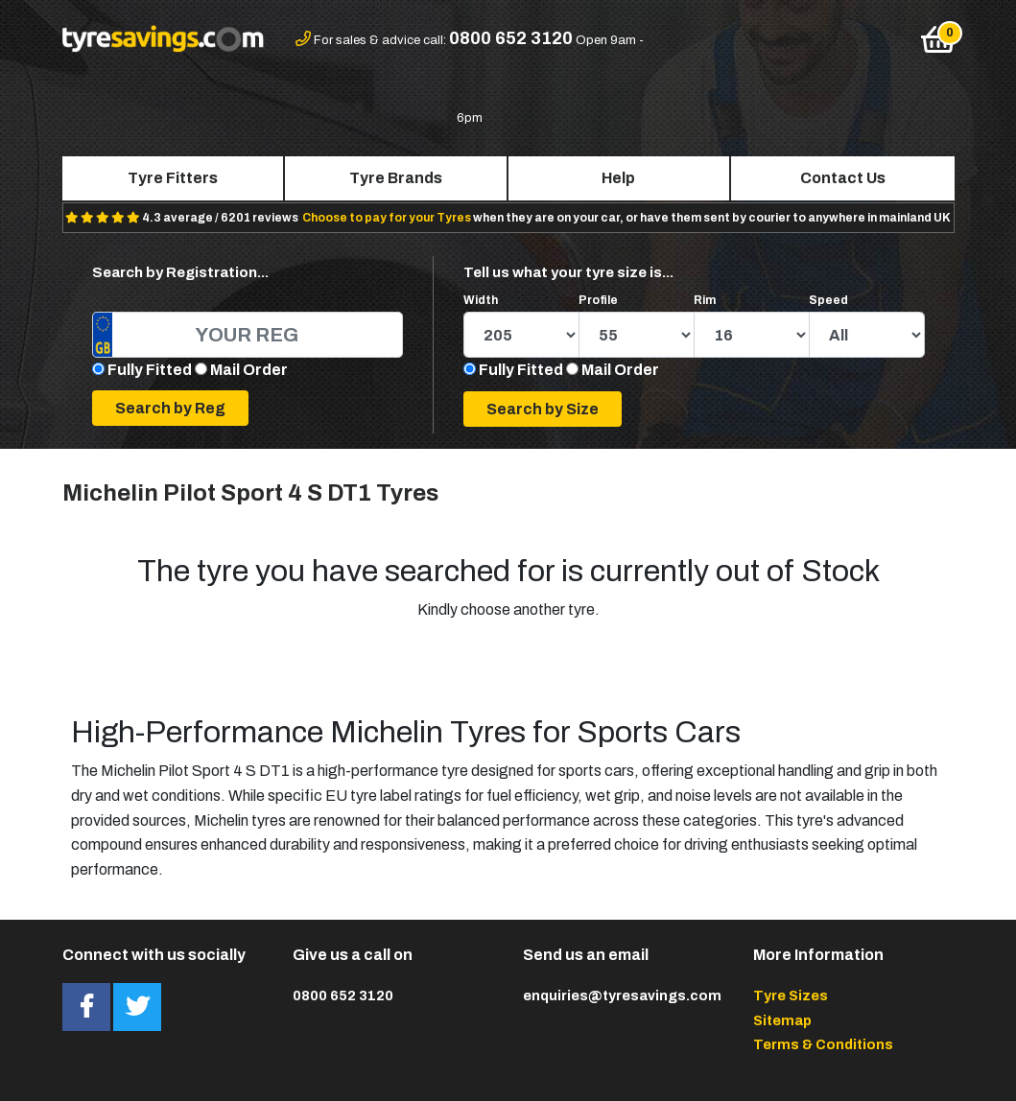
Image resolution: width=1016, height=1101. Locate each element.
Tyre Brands (395, 178)
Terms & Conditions (823, 1044)
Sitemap (782, 1020)
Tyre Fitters (173, 178)
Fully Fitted (149, 370)
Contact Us (843, 178)
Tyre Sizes (790, 995)
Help (618, 178)
